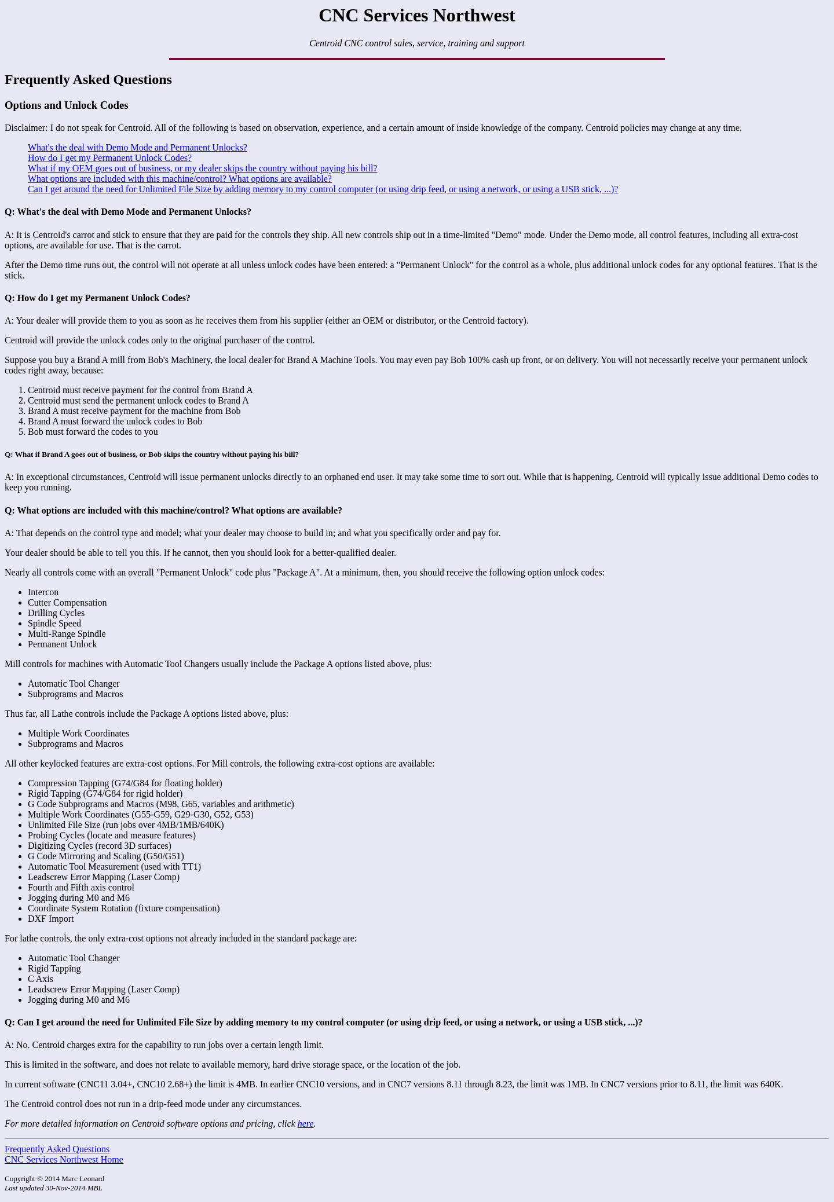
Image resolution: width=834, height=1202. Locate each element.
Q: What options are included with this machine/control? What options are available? (173, 510)
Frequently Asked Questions (57, 1149)
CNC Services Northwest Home (64, 1159)
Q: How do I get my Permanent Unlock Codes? (98, 298)
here (306, 1123)
